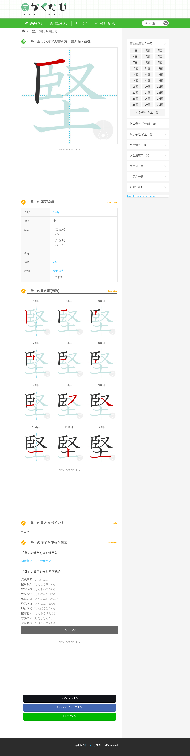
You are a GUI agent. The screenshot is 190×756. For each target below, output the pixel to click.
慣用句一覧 (136, 165)
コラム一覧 (136, 176)
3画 (160, 50)
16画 (135, 80)
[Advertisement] (69, 172)
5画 (148, 56)
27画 (160, 98)
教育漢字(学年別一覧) (143, 123)
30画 (160, 104)
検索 (165, 23)
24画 (160, 92)
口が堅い (26, 560)
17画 (147, 80)
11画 (147, 68)
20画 (147, 86)
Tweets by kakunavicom (141, 196)
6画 (160, 56)
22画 (135, 92)
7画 (135, 62)
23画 (147, 92)
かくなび (90, 745)
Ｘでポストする (69, 698)
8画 (148, 62)
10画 (135, 68)
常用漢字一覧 (138, 144)
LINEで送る (69, 716)
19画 (135, 86)
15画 (160, 74)
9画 (160, 62)
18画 (160, 80)
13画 (135, 74)
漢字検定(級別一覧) (141, 134)
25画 (135, 98)
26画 (147, 98)
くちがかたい (43, 560)
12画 (56, 212)
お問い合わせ (138, 187)
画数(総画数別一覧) (147, 112)
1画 (135, 50)
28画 (135, 104)
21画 (160, 86)
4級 (55, 262)
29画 (147, 104)
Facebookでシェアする (69, 707)
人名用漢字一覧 (139, 155)
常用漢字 (58, 270)
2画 (148, 50)
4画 (135, 56)
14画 (147, 74)
